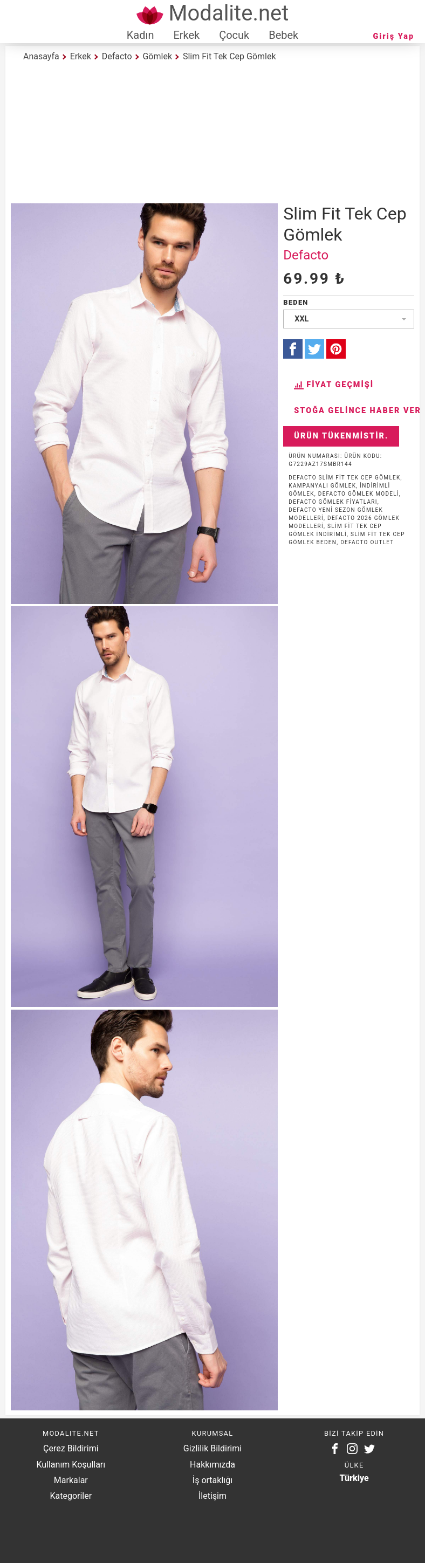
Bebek (283, 35)
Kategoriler (71, 1496)
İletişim (212, 1496)
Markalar (71, 1480)
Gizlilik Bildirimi (212, 1448)
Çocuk (234, 35)
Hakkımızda (212, 1464)
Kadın (140, 35)
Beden (295, 302)
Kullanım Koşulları (70, 1464)
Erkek (186, 35)
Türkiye (354, 1478)
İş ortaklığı (212, 1480)
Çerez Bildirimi (70, 1448)
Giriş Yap (393, 36)
